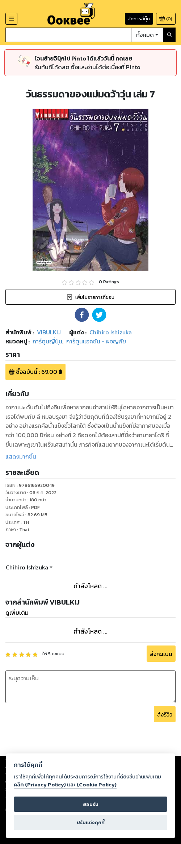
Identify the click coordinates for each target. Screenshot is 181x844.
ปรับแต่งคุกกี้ (91, 822)
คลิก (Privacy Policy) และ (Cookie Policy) (65, 785)
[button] (82, 315)
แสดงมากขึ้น (20, 456)
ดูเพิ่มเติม (17, 612)
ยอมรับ (90, 804)
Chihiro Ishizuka (27, 567)
